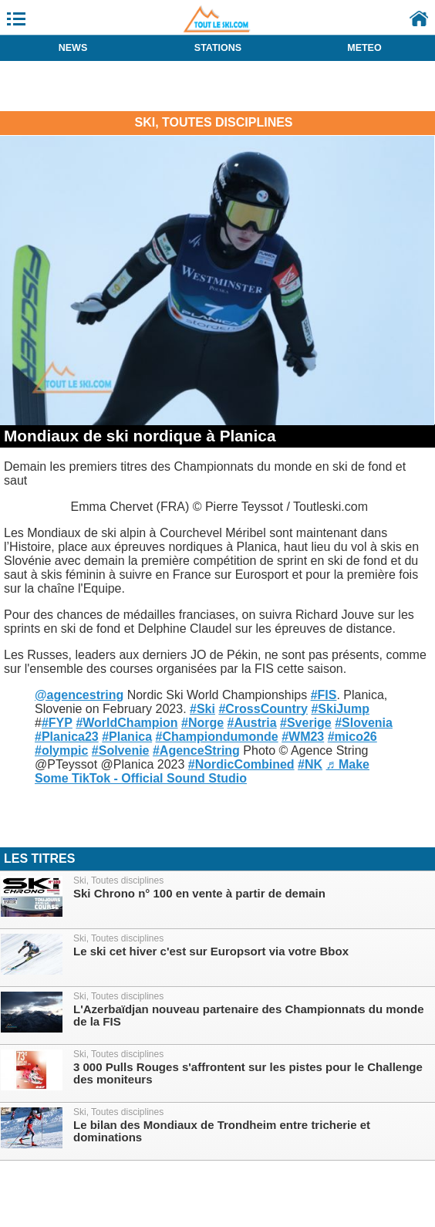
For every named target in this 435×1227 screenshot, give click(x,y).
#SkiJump (340, 708)
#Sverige (306, 722)
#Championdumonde (217, 736)
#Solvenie (121, 750)
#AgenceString (196, 750)
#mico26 (352, 736)
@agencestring (79, 694)
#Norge (202, 722)
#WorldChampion (126, 722)
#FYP (57, 722)
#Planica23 (67, 736)
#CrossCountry (263, 708)
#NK (310, 764)
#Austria (252, 722)
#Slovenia (364, 722)
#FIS (324, 694)
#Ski (202, 708)
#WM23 (303, 736)
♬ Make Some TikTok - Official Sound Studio (202, 771)
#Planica (127, 736)
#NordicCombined (241, 764)
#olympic (61, 750)
